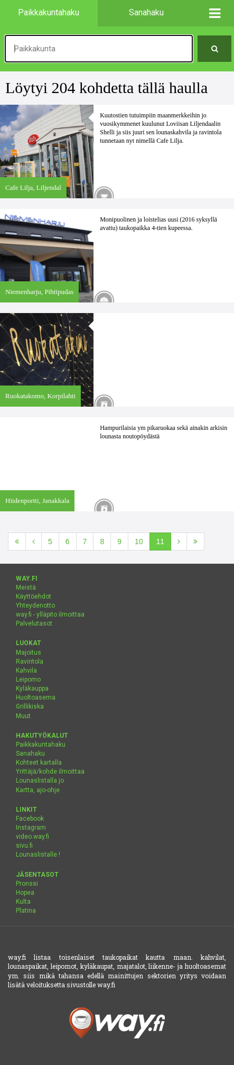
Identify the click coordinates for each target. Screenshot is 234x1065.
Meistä (26, 587)
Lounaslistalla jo (40, 780)
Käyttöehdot (33, 596)
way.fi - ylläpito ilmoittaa (50, 614)
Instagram (31, 827)
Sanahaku (30, 753)
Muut (23, 716)
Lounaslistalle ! (38, 854)
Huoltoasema (35, 697)
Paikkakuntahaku (40, 744)
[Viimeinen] (195, 541)
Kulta (23, 901)
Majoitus (28, 652)
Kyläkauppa (32, 688)
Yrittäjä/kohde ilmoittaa (50, 771)
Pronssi (27, 883)
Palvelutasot (34, 623)
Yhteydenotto (35, 605)
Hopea (25, 892)
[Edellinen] (33, 541)
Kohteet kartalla (39, 762)
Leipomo (28, 679)
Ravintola (29, 661)
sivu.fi (24, 845)
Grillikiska (30, 706)
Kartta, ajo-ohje (38, 790)
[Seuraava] (179, 541)
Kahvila (26, 670)
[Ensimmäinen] (17, 541)
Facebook (30, 818)
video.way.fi (32, 836)
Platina (26, 910)
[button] (214, 13)
